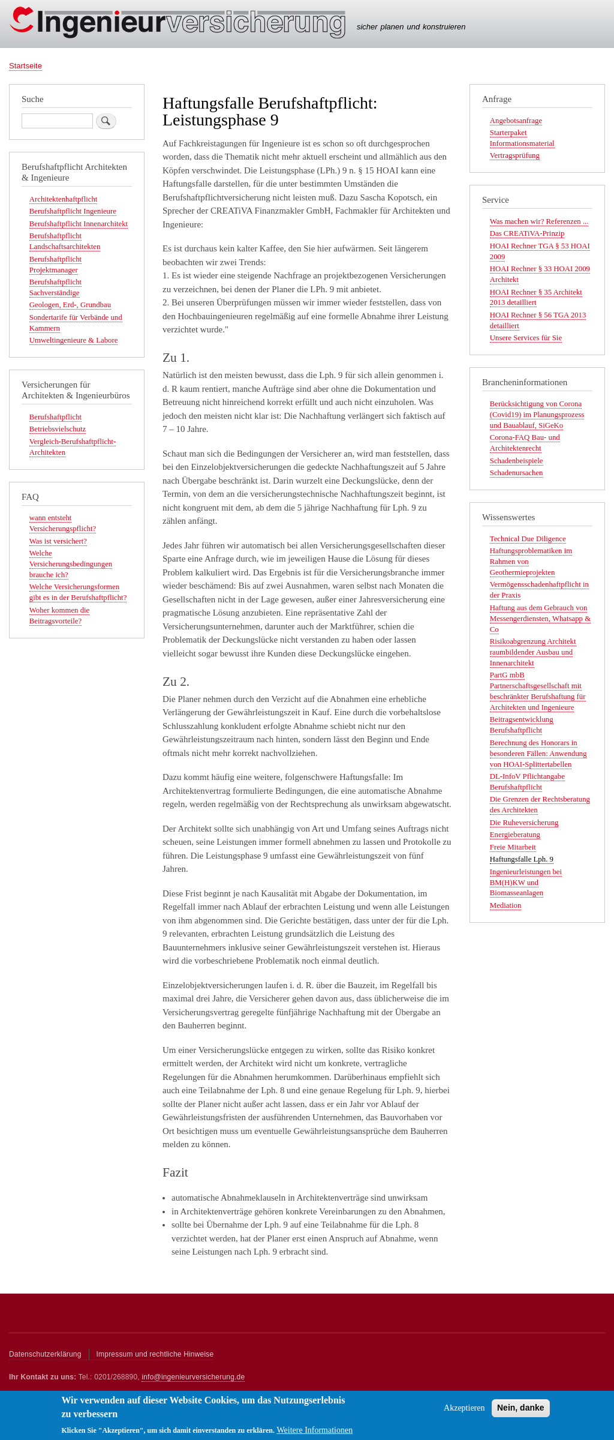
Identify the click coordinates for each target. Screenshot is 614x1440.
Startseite (25, 65)
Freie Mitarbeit (513, 847)
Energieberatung (515, 834)
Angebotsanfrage (516, 120)
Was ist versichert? (58, 541)
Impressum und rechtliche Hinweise (155, 1354)
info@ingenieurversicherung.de (193, 1377)
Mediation (506, 905)
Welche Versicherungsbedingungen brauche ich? (70, 564)
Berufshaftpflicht (55, 417)
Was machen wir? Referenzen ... (539, 221)
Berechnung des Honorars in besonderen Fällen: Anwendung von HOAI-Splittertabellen (538, 754)
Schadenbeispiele (516, 461)
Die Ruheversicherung (524, 822)
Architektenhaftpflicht (63, 199)
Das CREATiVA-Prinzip (527, 233)
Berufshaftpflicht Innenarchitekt (78, 224)
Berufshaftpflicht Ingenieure (72, 211)
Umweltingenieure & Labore (73, 340)
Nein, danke (520, 1412)
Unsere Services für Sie (526, 338)
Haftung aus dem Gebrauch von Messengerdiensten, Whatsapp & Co (540, 619)
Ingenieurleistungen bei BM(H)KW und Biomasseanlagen (526, 883)
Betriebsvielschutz (57, 429)
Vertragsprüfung (515, 155)
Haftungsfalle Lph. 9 (521, 859)
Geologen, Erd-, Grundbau (70, 305)
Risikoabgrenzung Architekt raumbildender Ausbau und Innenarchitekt (533, 652)
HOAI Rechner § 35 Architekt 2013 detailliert (536, 297)
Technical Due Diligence (528, 539)
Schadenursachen (516, 473)
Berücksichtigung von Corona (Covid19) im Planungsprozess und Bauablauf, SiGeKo (537, 415)
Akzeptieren (464, 1412)
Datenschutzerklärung (45, 1354)
